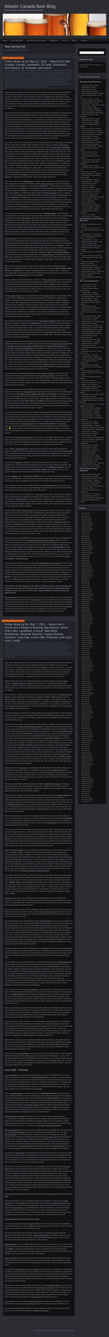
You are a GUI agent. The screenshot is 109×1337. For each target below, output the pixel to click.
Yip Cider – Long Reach (88, 214)
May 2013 (84, 772)
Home (5, 40)
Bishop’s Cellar (21, 499)
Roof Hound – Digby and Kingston (91, 408)
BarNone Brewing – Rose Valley (90, 474)
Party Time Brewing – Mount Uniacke (92, 398)
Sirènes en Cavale (48, 84)
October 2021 (85, 574)
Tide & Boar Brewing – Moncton (90, 205)
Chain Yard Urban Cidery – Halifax (91, 316)
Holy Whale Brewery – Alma (89, 152)
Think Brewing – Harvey (88, 203)
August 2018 (85, 648)
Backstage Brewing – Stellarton (90, 294)
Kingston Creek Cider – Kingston (90, 160)
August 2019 (85, 625)
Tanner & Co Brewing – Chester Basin (92, 439)
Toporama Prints (9, 86)
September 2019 (86, 623)
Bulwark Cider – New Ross (89, 310)
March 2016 (84, 705)
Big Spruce (22, 768)
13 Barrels (29, 643)
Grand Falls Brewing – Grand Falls (91, 134)
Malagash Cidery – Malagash (89, 365)
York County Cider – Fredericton (90, 216)
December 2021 (86, 570)
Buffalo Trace (57, 770)
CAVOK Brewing (45, 75)
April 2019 (84, 633)
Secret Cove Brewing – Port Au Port (91, 267)
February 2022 (85, 566)
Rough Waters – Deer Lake (89, 265)
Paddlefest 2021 (36, 323)
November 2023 (86, 525)
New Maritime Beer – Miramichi (90, 181)
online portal (37, 1089)
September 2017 (86, 670)
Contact (84, 40)
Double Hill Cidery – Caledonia (90, 480)
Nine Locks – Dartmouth (88, 380)
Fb (6, 177)
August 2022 (85, 554)
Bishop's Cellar (41, 73)
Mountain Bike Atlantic (25, 348)
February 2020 (85, 613)
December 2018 (86, 640)
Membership (24, 206)
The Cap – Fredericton (88, 201)
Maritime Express (46, 921)
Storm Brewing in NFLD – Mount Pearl (92, 271)
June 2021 (84, 582)
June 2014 (84, 746)
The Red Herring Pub (65, 731)
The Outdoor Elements (46, 376)
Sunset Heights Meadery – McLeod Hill (92, 197)
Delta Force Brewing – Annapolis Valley (92, 322)
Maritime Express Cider (35, 650)
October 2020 (85, 597)
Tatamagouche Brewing (22, 654)
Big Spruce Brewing (30, 73)
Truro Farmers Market (18, 1132)
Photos (65, 40)
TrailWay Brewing (20, 86)
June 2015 (84, 723)
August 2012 (85, 787)
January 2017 (85, 685)
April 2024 (84, 515)
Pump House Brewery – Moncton (91, 189)
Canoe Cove (56, 1060)
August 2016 (85, 695)
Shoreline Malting (37, 84)
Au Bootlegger (54, 70)
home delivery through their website (49, 1125)
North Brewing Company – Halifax (91, 386)
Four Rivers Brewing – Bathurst (90, 122)
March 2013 (84, 776)
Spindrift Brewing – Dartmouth (90, 433)
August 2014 (85, 742)
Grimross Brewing (46, 77)
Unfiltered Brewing (31, 86)
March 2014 (84, 752)
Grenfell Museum (22, 558)
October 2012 (85, 783)
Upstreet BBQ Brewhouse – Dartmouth (92, 463)
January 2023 (85, 544)
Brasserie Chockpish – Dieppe (90, 99)
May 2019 (84, 631)
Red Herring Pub (59, 82)
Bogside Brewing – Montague (90, 476)
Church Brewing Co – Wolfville (90, 318)
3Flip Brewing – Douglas (88, 87)
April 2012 (84, 795)
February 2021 (85, 589)
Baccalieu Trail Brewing (65, 70)
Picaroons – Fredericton (88, 187)
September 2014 (86, 740)
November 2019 (86, 619)
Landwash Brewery (16, 80)
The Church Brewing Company (39, 654)
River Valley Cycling (23, 394)
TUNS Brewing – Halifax (88, 453)
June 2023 (84, 535)
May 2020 (84, 607)
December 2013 (86, 758)
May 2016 (84, 701)
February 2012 (85, 799)
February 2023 (85, 542)
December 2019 (86, 617)
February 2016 (85, 707)
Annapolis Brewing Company (51, 643)
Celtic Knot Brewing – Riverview (90, 109)
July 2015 (84, 721)
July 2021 (84, 580)
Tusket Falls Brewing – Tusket (90, 455)
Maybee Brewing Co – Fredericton (91, 173)
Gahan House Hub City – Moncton (91, 128)
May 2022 (84, 560)
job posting (68, 606)
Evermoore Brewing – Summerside (91, 482)
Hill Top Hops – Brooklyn (88, 345)
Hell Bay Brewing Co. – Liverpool (91, 341)
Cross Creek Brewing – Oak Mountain (92, 113)
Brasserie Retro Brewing (65, 73)
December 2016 (86, 687)
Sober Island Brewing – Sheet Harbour (92, 429)
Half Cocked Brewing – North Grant (91, 333)
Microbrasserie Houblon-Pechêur (43, 80)
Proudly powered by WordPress (44, 1330)
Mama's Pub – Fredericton (89, 171)
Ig (8, 177)
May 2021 (84, 584)
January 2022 (85, 568)
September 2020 (86, 599)
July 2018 (84, 650)
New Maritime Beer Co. (54, 1285)
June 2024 (84, 513)
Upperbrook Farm (59, 1146)
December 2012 (86, 779)
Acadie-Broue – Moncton (88, 89)
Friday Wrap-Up (15, 70)
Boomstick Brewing (51, 73)
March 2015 (84, 729)
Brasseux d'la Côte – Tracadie (90, 103)
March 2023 (84, 540)
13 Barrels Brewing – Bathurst (90, 85)
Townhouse (24, 174)
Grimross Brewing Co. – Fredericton (91, 142)
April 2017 (84, 680)
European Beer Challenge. (45, 1288)
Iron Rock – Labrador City (88, 244)
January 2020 (85, 615)
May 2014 (84, 748)
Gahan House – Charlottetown (90, 484)
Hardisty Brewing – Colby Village (90, 339)
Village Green (19, 1153)
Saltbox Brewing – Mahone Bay (90, 414)
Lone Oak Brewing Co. (50, 485)
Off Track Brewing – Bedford (89, 388)
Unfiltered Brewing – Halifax (89, 461)
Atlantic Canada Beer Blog (29, 6)
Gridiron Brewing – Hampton (89, 140)
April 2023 (84, 538)
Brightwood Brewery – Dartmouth (91, 308)
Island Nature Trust (65, 962)
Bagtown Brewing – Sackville (89, 91)
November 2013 (86, 760)
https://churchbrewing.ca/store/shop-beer (35, 871)
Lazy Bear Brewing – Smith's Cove (91, 357)
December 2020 (86, 593)
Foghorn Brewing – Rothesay (89, 120)
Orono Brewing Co (19, 1208)
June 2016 (84, 699)
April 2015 (84, 727)
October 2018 (85, 644)
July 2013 (84, 768)
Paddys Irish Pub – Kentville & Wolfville (92, 394)
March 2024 (84, 517)
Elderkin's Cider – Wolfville (89, 324)
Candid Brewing (35, 75)
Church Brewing (17, 850)
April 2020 (84, 609)
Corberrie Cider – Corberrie (89, 320)
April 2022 (84, 562)
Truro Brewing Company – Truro (90, 451)
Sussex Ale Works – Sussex (89, 199)
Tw (10, 177)
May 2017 (84, 678)
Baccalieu (18, 462)
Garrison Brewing (15, 648)
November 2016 (86, 689)
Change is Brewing (18, 683)
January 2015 (85, 732)
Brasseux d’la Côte (35, 1301)
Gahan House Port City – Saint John (91, 130)
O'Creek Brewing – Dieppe (89, 183)
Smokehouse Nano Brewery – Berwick (92, 427)
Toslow (51, 654)
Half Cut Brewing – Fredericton (90, 144)
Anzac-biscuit (50, 823)
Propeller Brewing (25, 652)
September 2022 (86, 552)
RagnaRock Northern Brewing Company (41, 82)
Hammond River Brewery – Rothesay (92, 146)
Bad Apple (8, 898)
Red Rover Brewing (47, 652)
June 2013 (84, 770)
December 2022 (86, 546)
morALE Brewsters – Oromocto (90, 179)
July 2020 (84, 603)
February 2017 (85, 683)
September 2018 (86, 646)
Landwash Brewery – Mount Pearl (91, 246)
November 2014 (86, 736)
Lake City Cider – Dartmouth (89, 355)
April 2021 (84, 585)
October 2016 (85, 691)
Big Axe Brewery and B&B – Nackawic (92, 93)
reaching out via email (41, 1310)
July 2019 (84, 627)
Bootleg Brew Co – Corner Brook (91, 234)
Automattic (71, 1330)
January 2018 (85, 662)
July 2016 (84, 697)
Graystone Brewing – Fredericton (91, 138)
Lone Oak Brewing (28, 80)
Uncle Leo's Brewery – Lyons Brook (91, 459)
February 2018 (85, 660)
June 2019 (84, 629)
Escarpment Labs (48, 254)
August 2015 (85, 719)
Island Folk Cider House (38, 648)
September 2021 (86, 576)
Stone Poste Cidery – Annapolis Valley (92, 437)
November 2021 (86, 572)
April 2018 (84, 656)
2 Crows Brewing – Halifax (89, 284)
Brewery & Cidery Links (36, 40)
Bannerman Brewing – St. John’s (91, 228)
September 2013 (86, 764)
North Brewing (15, 652)
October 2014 (85, 738)
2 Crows (41, 494)
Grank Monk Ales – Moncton (89, 136)
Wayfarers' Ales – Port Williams (90, 465)
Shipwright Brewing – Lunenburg (90, 425)
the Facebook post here (49, 912)
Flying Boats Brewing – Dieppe (90, 118)
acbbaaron (12, 621)
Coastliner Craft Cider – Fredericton (91, 111)
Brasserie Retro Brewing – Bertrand (91, 101)
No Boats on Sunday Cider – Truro (91, 382)
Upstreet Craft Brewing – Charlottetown (92, 498)
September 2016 (86, 693)
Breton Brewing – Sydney (88, 306)
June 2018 (84, 652)
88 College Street (48, 184)
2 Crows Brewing (31, 70)
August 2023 (85, 531)
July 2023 (84, 533)
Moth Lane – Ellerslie (87, 488)
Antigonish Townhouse (42, 70)
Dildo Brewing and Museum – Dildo (91, 242)
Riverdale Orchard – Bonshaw (90, 496)
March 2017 (84, 681)
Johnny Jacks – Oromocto (89, 154)
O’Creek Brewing (10, 238)
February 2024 (85, 519)
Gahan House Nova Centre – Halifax (92, 327)
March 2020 (84, 611)
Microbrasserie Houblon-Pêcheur (33, 346)
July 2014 (84, 744)
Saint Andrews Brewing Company (30, 727)
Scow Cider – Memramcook (89, 195)
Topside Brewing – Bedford (89, 447)
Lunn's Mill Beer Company (20, 650)
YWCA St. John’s (42, 809)
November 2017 (86, 666)
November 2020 (86, 595)
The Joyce (68, 84)
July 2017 (84, 674)
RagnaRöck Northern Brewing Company (40, 540)
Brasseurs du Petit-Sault (23, 437)
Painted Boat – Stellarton (88, 396)
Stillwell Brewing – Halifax (88, 435)
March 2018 (84, 658)
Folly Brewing (36, 77)
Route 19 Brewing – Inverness (90, 410)
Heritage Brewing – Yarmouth (89, 343)
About (74, 40)
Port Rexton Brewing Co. (22, 82)
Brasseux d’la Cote (14, 346)
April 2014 (84, 750)
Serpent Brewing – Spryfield (89, 421)
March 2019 (84, 634)
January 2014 (85, 756)
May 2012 (84, 793)
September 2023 (86, 529)
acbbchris (11, 58)
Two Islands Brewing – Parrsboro (91, 457)
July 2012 (84, 789)
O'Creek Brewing (9, 82)
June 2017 (84, 676)
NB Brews (53, 394)
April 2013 (84, 774)
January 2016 (85, 709)
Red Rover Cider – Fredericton (90, 191)
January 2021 (85, 591)
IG (70, 761)
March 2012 (84, 797)
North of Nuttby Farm (28, 1146)
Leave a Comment (42, 86)
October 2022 (85, 550)
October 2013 (85, 762)
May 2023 (84, 537)
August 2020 (85, 601)
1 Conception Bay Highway (37, 469)
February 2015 (85, 730)
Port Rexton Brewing (14, 296)
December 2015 (86, 711)
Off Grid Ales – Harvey (87, 185)
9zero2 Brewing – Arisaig (88, 286)
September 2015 (86, 717)
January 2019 (85, 638)
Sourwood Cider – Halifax (88, 431)
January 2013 (85, 777)
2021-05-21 (20, 58)
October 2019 (85, 621)
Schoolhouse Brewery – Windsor (90, 416)
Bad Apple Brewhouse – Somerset (91, 296)
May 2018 (84, 654)
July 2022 (84, 556)
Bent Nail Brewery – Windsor (89, 298)
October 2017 (85, 668)
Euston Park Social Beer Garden (22, 77)
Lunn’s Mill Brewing (11, 1075)
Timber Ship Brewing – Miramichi (91, 207)
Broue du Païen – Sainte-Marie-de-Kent (92, 105)
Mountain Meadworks (49, 650)
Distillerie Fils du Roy (57, 75)
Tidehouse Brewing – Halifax (89, 445)
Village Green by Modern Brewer (62, 654)
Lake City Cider (50, 648)
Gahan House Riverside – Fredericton (92, 132)
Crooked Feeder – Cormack (89, 240)
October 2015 (85, 715)
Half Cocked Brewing (58, 77)
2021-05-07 (20, 621)
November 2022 (86, 548)
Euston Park (9, 275)
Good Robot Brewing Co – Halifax (91, 331)
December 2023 (86, 523)
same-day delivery (32, 1105)
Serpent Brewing (26, 84)
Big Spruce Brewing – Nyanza (90, 300)
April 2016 (84, 703)
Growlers (54, 40)
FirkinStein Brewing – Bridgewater (91, 325)
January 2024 (85, 521)
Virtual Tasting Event (60, 522)
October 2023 (85, 527)
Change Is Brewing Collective (53, 645)
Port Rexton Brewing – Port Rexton (91, 255)
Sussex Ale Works (59, 84)
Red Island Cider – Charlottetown (91, 494)
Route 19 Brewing (58, 652)
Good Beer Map (17, 40)
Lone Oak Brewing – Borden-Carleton (92, 486)
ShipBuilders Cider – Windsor (90, 423)
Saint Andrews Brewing (48, 321)
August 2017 (85, 672)
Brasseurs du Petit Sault (12, 75)
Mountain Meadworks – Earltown (90, 371)
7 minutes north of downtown (60, 147)
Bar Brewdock (20, 73)
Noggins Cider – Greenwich (89, 384)
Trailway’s (15, 476)
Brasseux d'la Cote (24, 75)
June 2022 (84, 558)
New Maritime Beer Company (62, 80)
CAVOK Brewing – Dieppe (89, 107)
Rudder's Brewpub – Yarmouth (90, 412)
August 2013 (85, 766)
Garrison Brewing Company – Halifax (92, 329)
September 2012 (86, 785)
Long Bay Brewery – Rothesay (90, 166)
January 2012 (85, 801)
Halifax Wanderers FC (19, 994)
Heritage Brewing (26, 648)
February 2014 (85, 754)
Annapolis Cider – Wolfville (89, 292)
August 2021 (85, 578)
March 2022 (84, 564)
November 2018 (86, 642)
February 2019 (85, 636)
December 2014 (86, 734)
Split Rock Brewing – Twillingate (90, 269)
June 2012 (84, 791)
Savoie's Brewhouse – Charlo (90, 193)
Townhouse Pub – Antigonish (89, 449)
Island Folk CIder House (52, 784)
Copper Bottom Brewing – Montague (92, 478)
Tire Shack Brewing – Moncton (90, 209)
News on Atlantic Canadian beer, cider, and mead (23, 10)
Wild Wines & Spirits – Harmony (90, 467)
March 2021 (84, 587)
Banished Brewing (10, 73)
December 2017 (86, 664)
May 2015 (84, 725)
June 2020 (84, 605)
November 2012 (86, 781)
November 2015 (86, 713)
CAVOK (39, 259)
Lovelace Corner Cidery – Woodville (91, 359)
